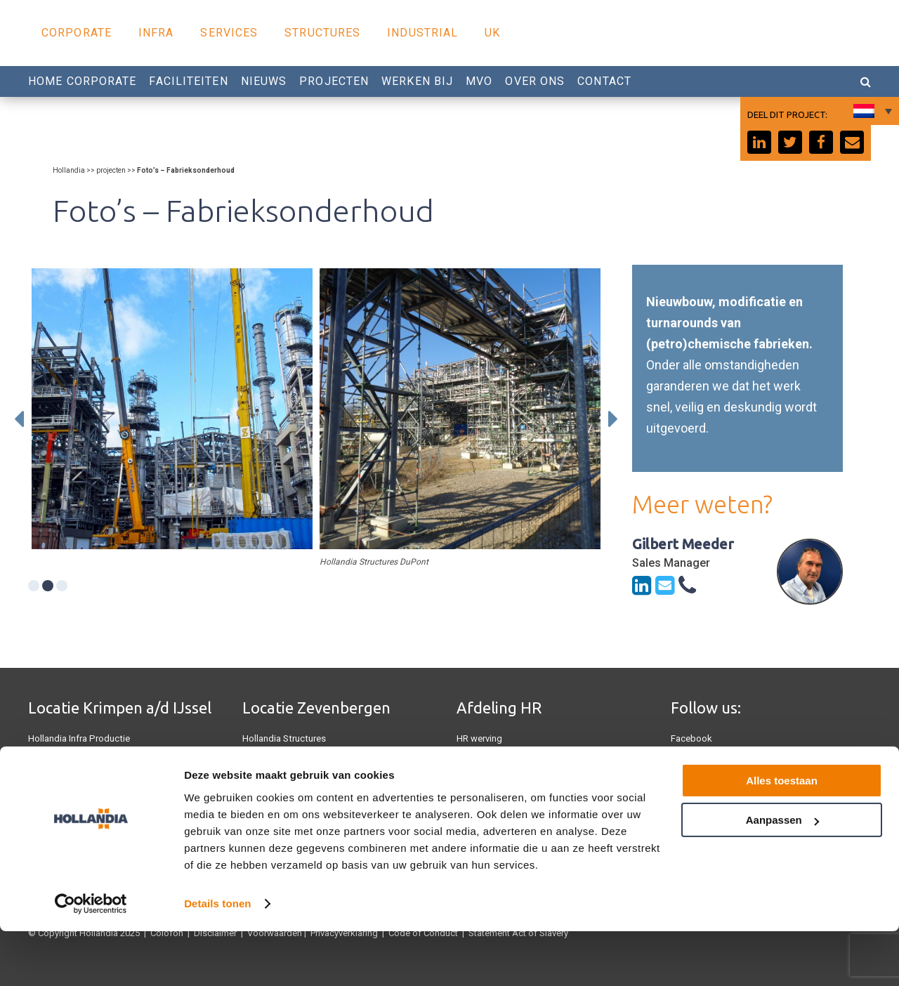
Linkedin (688, 780)
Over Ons (535, 81)
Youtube (687, 759)
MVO (479, 81)
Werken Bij (417, 81)
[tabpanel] (172, 408)
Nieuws (264, 81)
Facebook (691, 738)
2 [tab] (47, 585)
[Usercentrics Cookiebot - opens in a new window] (90, 958)
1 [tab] (33, 585)
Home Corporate (82, 81)
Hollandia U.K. (56, 780)
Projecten (334, 81)
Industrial (422, 32)
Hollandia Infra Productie (78, 738)
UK (492, 32)
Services (229, 32)
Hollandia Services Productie (86, 759)
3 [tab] (61, 585)
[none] (871, 111)
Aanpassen (782, 875)
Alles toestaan (782, 835)
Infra (156, 32)
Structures (322, 32)
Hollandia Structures (283, 738)
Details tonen (217, 958)
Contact (604, 81)
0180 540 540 (492, 759)
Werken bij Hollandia (498, 780)
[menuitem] (871, 111)
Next (613, 419)
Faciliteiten (188, 81)
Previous (19, 419)
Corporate (76, 32)
